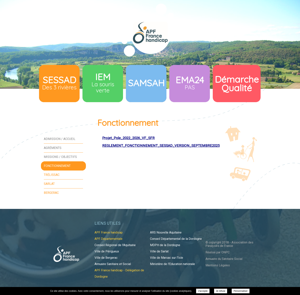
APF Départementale (108, 239)
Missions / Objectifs (60, 157)
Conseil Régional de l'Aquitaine (115, 245)
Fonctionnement (57, 166)
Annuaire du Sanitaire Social (223, 259)
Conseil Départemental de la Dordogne (176, 239)
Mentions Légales (217, 265)
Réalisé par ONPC (217, 252)
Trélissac (52, 175)
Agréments (52, 148)
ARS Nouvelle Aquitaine (166, 232)
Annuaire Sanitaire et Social (113, 264)
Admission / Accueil (59, 139)
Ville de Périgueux (107, 251)
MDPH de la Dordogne (165, 245)
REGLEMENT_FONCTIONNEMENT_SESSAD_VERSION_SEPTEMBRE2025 (161, 146)
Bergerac (51, 193)
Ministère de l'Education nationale (172, 264)
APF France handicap (109, 232)
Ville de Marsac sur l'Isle (166, 257)
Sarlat (49, 184)
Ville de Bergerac (106, 257)
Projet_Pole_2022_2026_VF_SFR (128, 138)
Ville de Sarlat (159, 251)
